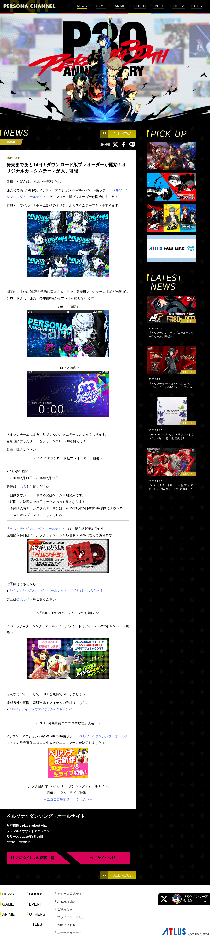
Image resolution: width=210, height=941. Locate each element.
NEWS (82, 6)
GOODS (140, 6)
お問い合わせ (66, 925)
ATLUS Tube (66, 901)
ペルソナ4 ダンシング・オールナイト (37, 528)
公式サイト (24, 599)
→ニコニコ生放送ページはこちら (68, 799)
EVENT (158, 6)
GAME (100, 6)
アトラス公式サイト (71, 893)
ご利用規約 (65, 909)
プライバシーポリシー (72, 917)
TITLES (196, 6)
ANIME (120, 6)
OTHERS (178, 6)
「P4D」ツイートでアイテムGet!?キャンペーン (44, 709)
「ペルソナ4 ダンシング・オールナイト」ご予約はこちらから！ (56, 590)
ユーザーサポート (69, 932)
